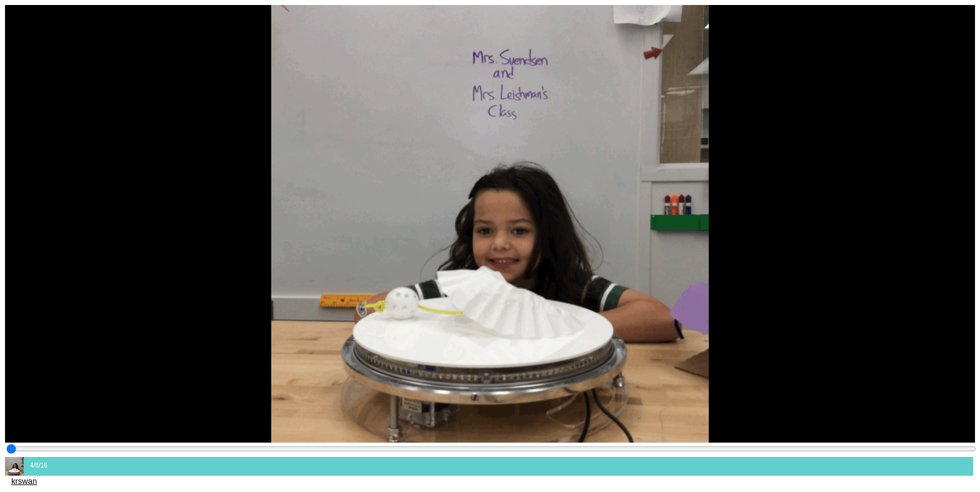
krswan (24, 481)
